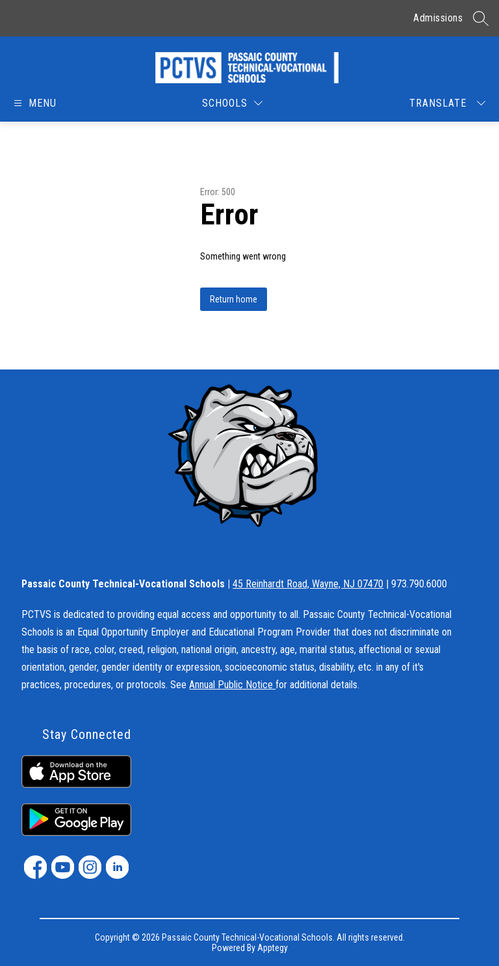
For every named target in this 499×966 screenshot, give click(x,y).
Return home (233, 299)
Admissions (438, 18)
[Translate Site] (447, 103)
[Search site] (481, 18)
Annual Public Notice (232, 684)
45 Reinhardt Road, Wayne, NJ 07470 (308, 584)
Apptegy (272, 948)
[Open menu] (34, 103)
